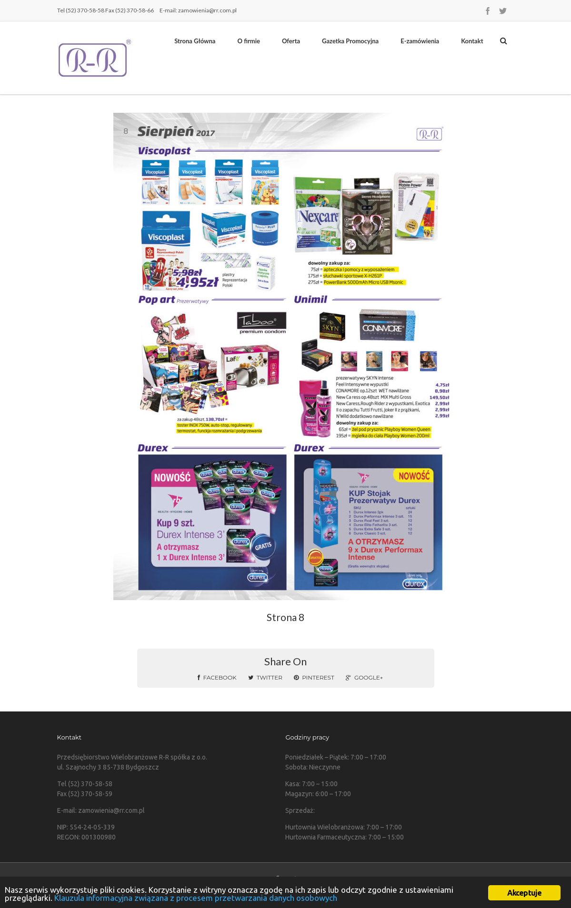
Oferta (291, 41)
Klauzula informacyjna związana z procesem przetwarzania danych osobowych (195, 897)
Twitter (265, 677)
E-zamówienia (420, 41)
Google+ (364, 677)
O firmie (248, 41)
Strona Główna (194, 41)
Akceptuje (524, 892)
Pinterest (314, 677)
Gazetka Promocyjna (350, 41)
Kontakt (472, 41)
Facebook (217, 677)
